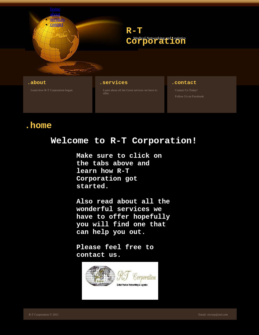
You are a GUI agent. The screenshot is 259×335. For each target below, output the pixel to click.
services (57, 19)
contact (56, 24)
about (55, 14)
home (55, 9)
